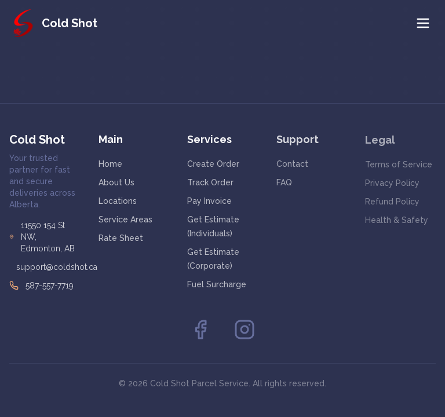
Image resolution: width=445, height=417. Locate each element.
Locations (118, 201)
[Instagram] (244, 329)
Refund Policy (392, 202)
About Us (116, 182)
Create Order (213, 164)
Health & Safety (396, 220)
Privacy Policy (392, 183)
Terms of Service (398, 165)
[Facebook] (200, 329)
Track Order (210, 182)
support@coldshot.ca (56, 267)
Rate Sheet (121, 238)
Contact (292, 164)
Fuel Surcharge (216, 284)
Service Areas (125, 219)
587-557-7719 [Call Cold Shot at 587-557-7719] (49, 285)
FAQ (284, 182)
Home (110, 164)
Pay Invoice (209, 201)
